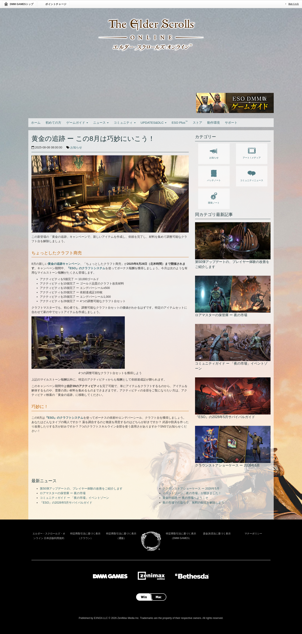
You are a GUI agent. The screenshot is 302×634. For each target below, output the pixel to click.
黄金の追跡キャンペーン (64, 263)
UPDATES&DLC (154, 122)
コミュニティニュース (251, 175)
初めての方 (293, 4)
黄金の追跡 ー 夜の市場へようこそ (185, 497)
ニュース (101, 122)
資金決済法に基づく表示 (217, 533)
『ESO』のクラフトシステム (86, 268)
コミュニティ (124, 122)
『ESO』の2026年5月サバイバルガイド (66, 502)
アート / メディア (252, 152)
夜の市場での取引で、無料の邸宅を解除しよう (193, 502)
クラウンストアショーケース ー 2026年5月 (191, 488)
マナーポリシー (253, 533)
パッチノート (214, 175)
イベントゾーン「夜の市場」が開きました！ (192, 493)
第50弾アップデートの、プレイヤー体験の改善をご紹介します (81, 488)
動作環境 (213, 122)
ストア (197, 122)
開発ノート (214, 197)
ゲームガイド (77, 122)
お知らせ (76, 147)
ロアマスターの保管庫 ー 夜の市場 (63, 493)
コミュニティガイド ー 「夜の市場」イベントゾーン (74, 497)
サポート (231, 122)
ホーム (35, 122)
